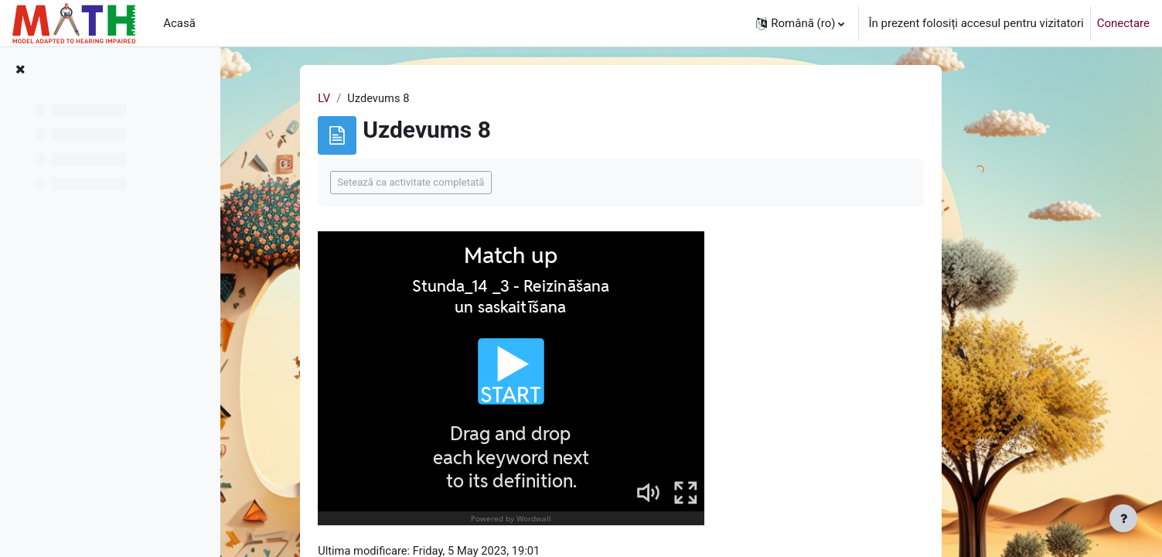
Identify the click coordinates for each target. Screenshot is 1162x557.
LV (382, 98)
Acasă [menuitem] (179, 23)
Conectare (1123, 23)
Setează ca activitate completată (468, 183)
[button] (800, 23)
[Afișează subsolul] (1123, 518)
